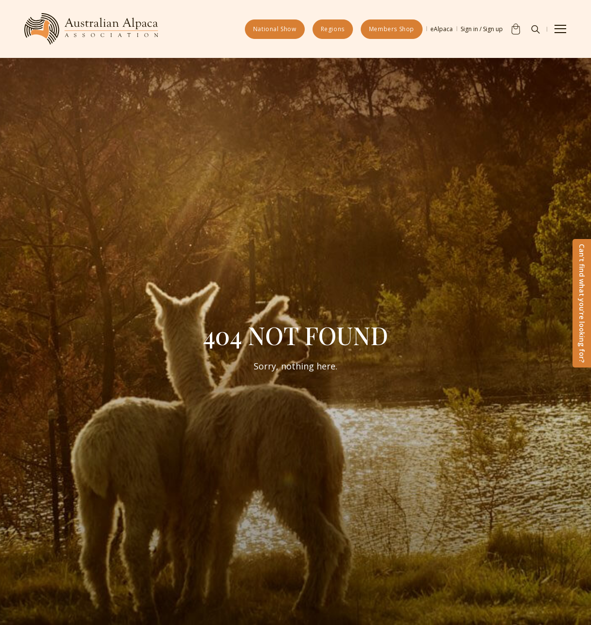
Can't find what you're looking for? (582, 303)
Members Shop (391, 29)
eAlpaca (441, 29)
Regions (333, 29)
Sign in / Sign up (482, 29)
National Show (274, 29)
